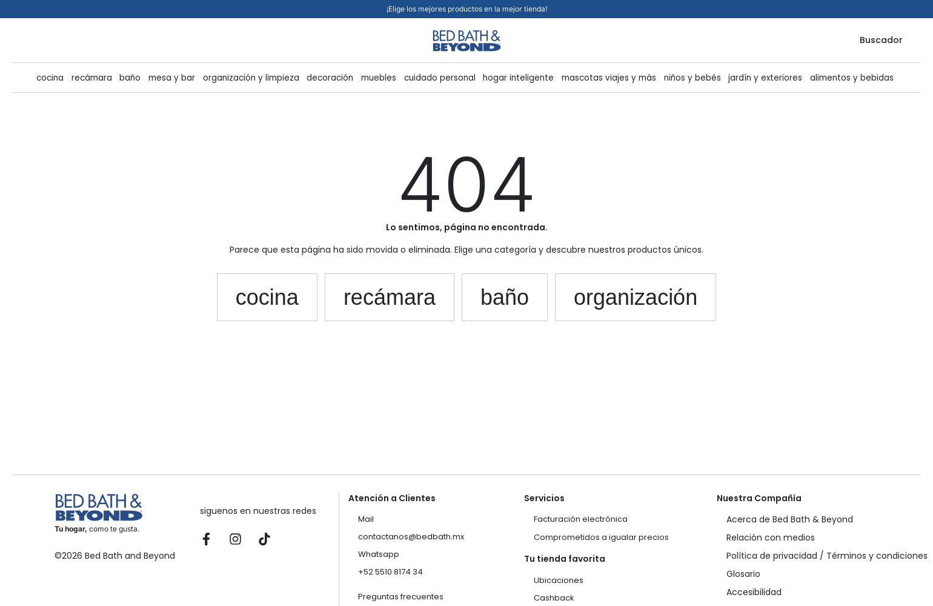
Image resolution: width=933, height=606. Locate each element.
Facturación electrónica (581, 519)
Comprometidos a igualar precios (601, 537)
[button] (267, 297)
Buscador (881, 40)
